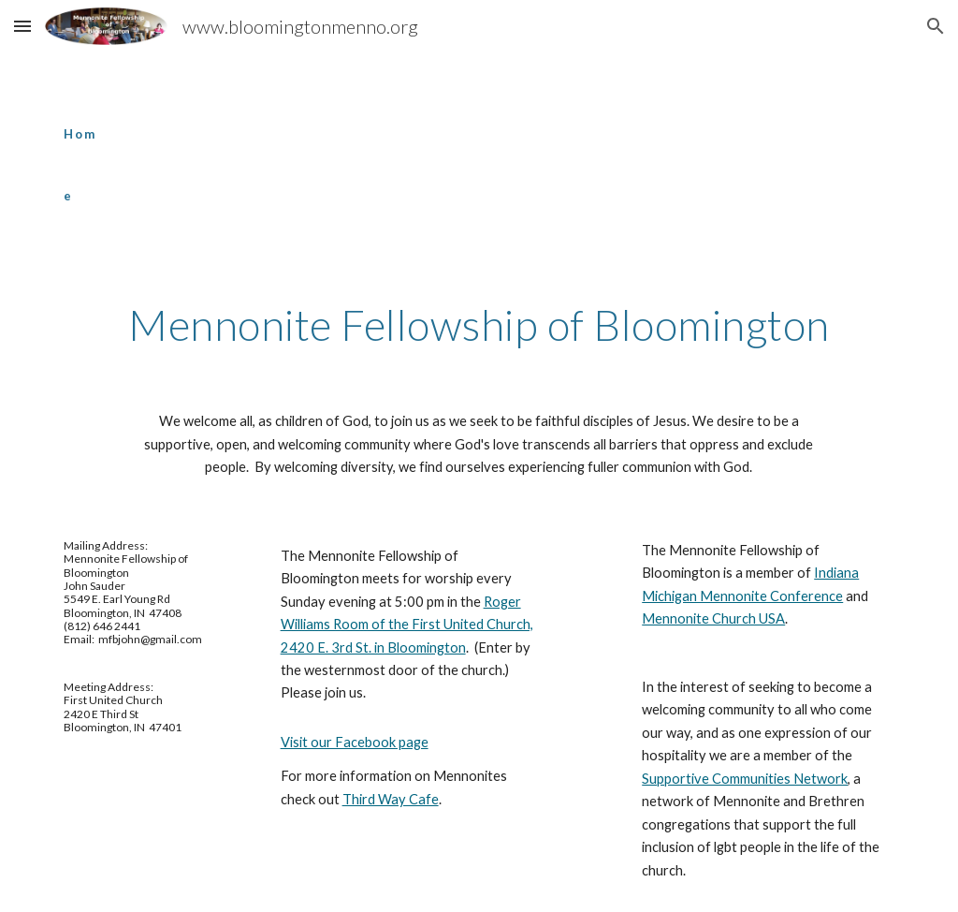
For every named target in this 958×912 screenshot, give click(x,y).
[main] (81, 148)
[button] (22, 25)
